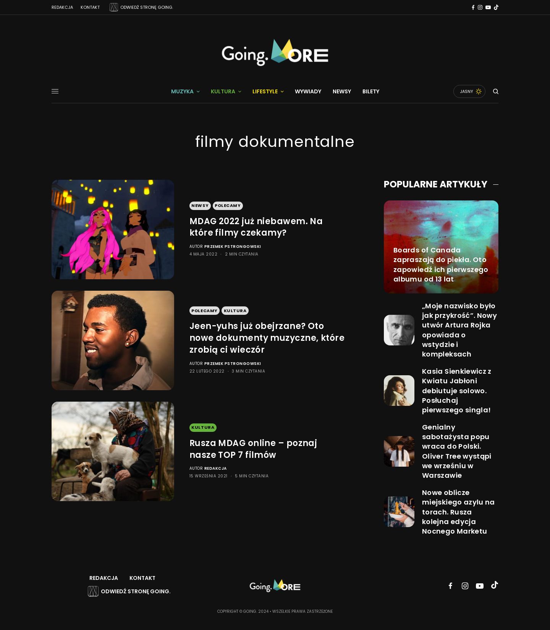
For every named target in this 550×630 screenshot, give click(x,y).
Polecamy (228, 205)
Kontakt (90, 7)
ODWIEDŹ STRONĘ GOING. (146, 7)
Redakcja (62, 7)
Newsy (200, 205)
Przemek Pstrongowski (232, 246)
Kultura (235, 311)
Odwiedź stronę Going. (136, 591)
